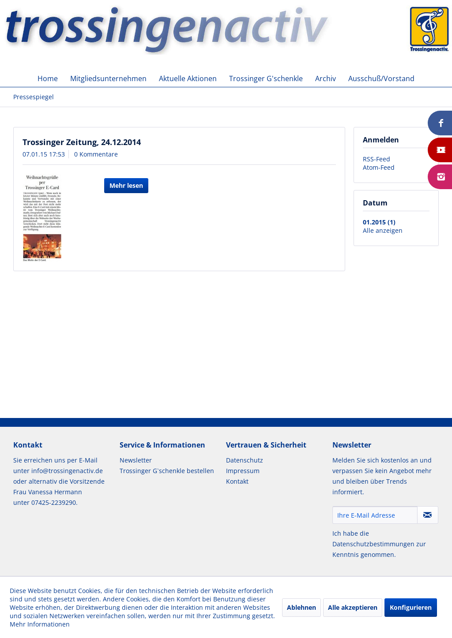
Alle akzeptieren (352, 607)
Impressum (243, 470)
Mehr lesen (126, 185)
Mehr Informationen (40, 624)
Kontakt (237, 481)
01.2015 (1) (379, 222)
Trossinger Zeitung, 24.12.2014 (82, 142)
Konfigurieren (411, 607)
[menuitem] (47, 78)
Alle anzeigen (383, 230)
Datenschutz (244, 460)
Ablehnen (301, 607)
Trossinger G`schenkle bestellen (167, 470)
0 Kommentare (96, 154)
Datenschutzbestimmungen (373, 544)
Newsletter (136, 460)
